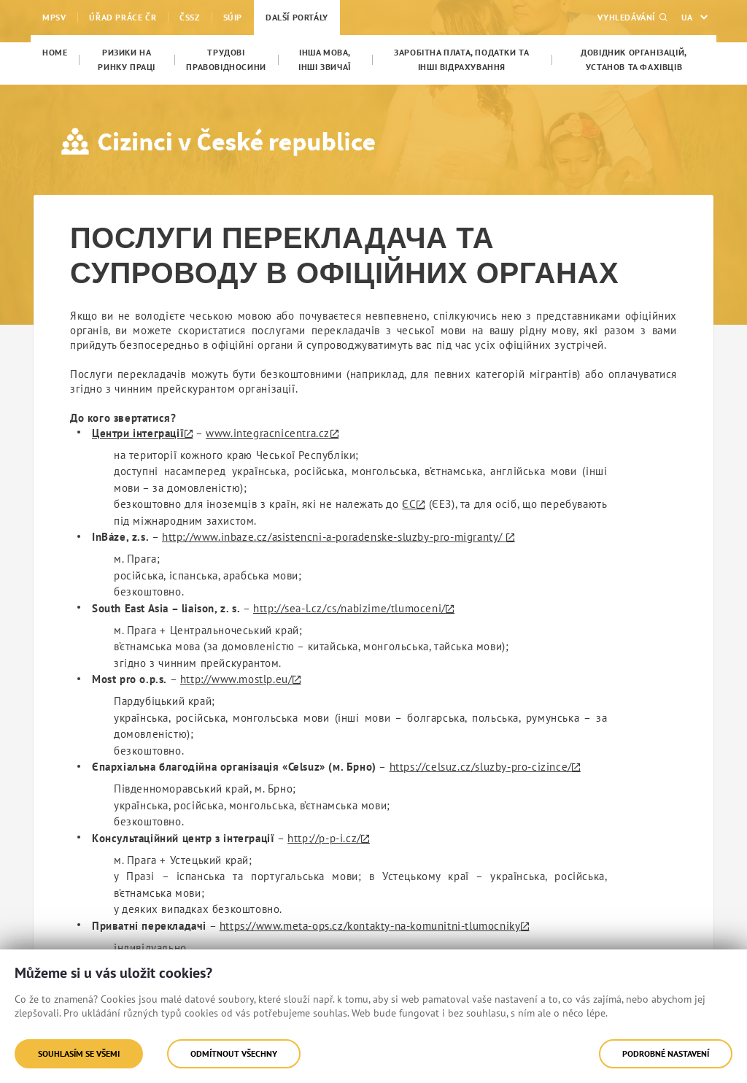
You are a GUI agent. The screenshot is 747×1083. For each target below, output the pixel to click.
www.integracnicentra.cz (268, 433)
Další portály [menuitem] (297, 17)
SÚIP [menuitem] (232, 17)
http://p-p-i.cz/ (324, 838)
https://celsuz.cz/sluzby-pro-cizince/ (481, 767)
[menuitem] (55, 52)
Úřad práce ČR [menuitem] (122, 17)
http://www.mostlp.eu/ (236, 679)
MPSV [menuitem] (54, 17)
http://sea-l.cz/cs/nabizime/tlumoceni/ (349, 608)
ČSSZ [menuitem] (189, 17)
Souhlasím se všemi (79, 1053)
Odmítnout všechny (233, 1053)
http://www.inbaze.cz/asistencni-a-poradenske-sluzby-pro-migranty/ (334, 537)
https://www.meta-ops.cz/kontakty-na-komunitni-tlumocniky (370, 926)
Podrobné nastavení (665, 1053)
